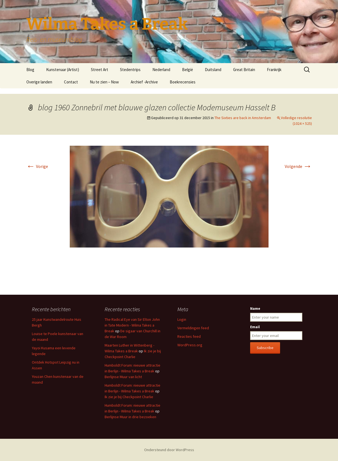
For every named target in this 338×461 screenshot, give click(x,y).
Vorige (37, 166)
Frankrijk (274, 69)
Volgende (298, 166)
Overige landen (39, 82)
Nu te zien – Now (104, 82)
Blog (30, 69)
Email (255, 326)
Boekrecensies (182, 82)
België (187, 69)
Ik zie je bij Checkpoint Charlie (129, 396)
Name (255, 308)
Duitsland (213, 69)
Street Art (99, 69)
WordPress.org (189, 344)
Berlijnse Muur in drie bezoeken (130, 416)
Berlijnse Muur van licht (123, 376)
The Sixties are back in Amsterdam (242, 117)
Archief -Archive (144, 82)
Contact (71, 82)
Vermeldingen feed (193, 327)
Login (181, 319)
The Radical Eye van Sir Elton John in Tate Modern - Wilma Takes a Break (132, 325)
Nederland (161, 69)
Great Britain (244, 69)
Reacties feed (189, 336)
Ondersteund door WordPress (169, 449)
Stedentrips (130, 69)
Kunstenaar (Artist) (62, 69)
